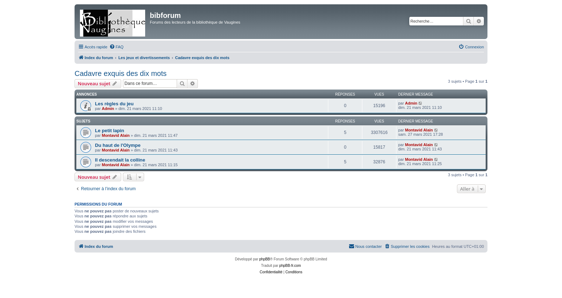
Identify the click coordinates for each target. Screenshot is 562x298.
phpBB (264, 259)
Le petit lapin (109, 130)
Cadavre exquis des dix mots (121, 73)
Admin (108, 108)
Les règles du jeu (114, 103)
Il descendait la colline (120, 160)
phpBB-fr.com (290, 266)
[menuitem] (116, 47)
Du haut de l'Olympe (117, 145)
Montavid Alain (116, 135)
